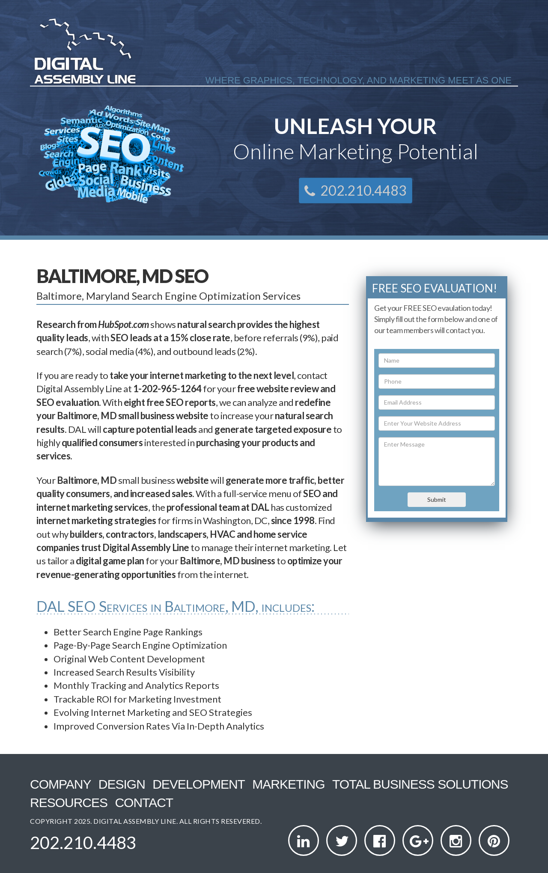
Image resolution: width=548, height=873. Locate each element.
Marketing (288, 784)
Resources (68, 803)
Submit (436, 499)
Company (60, 784)
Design (121, 784)
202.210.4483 (355, 190)
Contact (144, 803)
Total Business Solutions (420, 784)
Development (198, 784)
